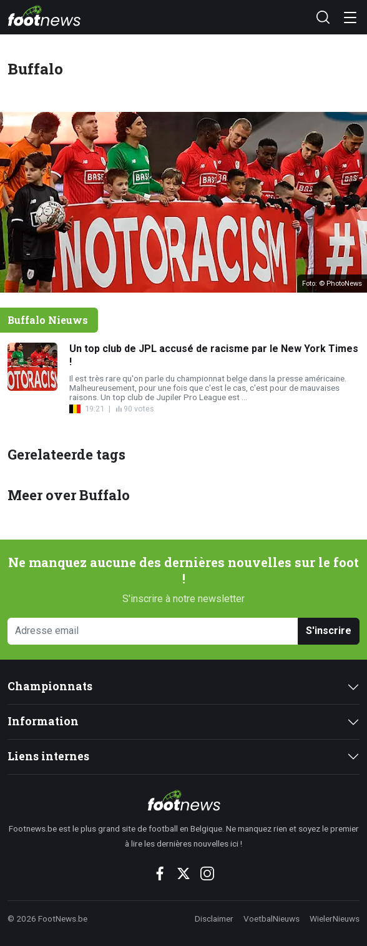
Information (43, 721)
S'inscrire (328, 631)
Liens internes (48, 756)
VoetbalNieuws (271, 918)
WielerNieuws (335, 918)
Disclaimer (214, 918)
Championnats (49, 686)
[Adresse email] (152, 631)
